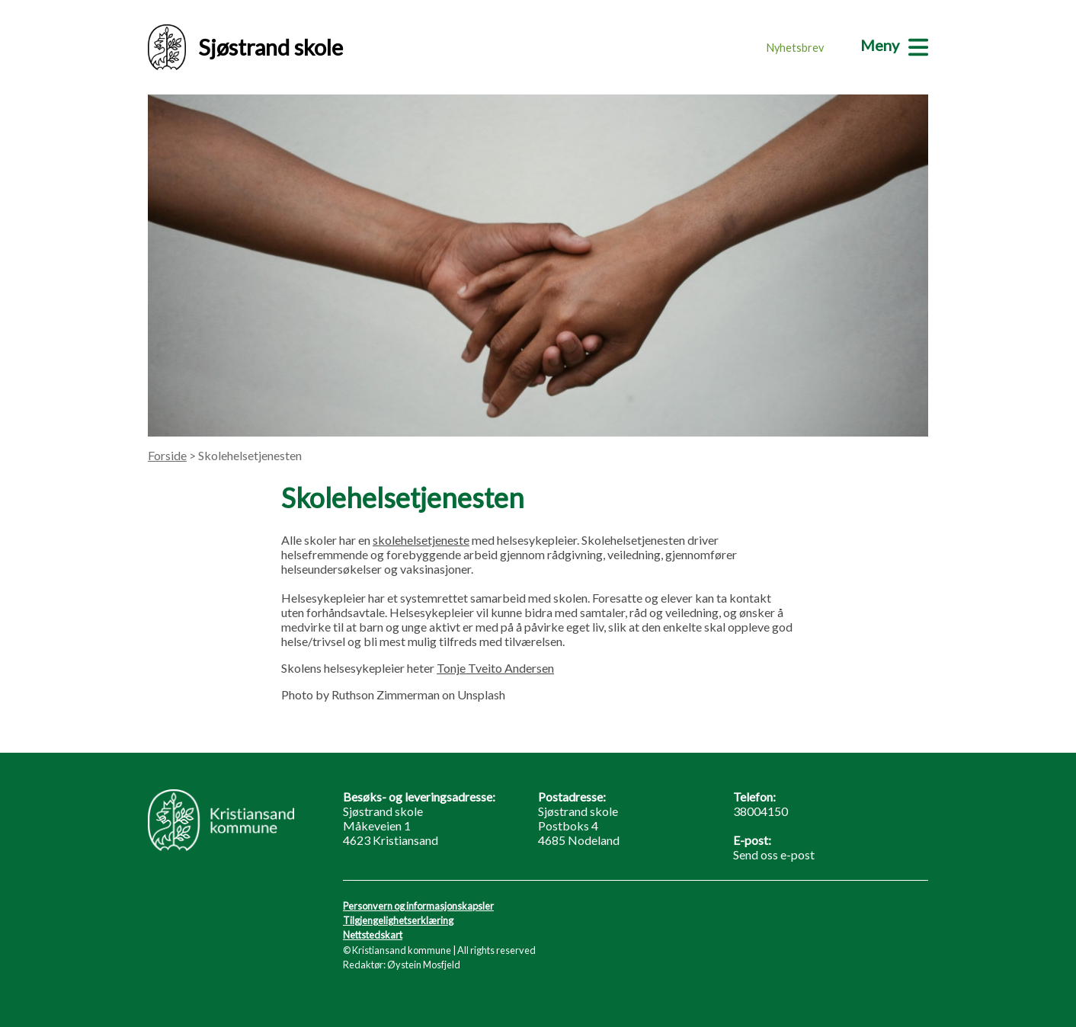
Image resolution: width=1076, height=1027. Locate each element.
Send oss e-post (774, 854)
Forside (167, 455)
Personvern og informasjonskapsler (418, 906)
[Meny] (894, 45)
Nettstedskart (372, 935)
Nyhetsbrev (795, 47)
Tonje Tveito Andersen (495, 668)
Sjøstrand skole (245, 47)
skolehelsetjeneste (421, 540)
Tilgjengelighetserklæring (398, 920)
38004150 (760, 811)
